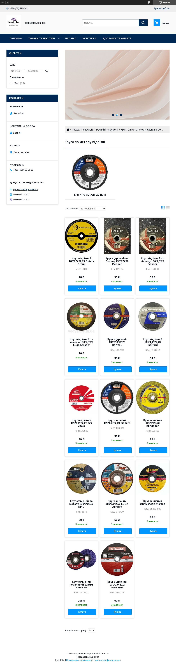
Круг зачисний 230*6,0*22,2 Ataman (152, 502)
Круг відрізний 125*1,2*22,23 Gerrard (152, 342)
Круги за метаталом (132, 129)
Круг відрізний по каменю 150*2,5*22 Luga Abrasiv (81, 342)
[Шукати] (143, 22)
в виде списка (168, 208)
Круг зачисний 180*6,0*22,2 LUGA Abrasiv (117, 504)
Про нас (70, 38)
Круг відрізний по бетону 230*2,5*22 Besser (117, 261)
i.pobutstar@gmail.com (25, 189)
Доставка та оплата (117, 38)
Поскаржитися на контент (79, 660)
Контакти (89, 38)
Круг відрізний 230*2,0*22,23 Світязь (117, 342)
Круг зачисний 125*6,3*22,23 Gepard (117, 421)
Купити (82, 288)
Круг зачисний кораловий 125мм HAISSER (81, 584)
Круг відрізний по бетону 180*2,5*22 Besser (152, 261)
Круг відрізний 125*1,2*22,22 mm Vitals (81, 423)
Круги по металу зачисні (90, 195)
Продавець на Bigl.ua (88, 657)
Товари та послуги (41, 38)
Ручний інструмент (107, 129)
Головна (16, 38)
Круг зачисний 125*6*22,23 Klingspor (152, 423)
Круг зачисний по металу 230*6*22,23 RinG (81, 504)
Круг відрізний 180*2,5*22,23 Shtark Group (81, 261)
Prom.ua (105, 653)
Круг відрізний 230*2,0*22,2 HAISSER (117, 584)
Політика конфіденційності (107, 660)
